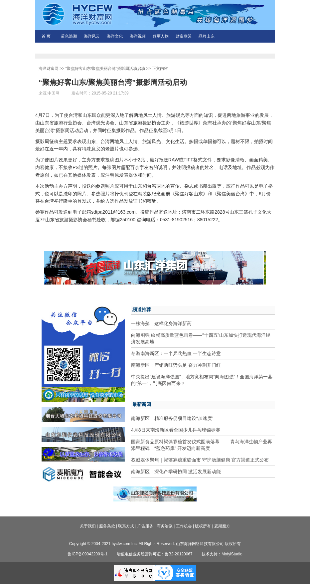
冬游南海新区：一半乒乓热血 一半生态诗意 (176, 353)
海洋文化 (115, 36)
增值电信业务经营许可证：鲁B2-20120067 (155, 554)
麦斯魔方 (222, 526)
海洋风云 (92, 36)
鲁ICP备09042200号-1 (87, 554)
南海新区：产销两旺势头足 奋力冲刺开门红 (176, 365)
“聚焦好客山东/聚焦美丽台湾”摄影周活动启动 (105, 68)
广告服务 (145, 526)
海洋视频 (138, 36)
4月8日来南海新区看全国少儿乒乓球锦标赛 (175, 430)
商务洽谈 (165, 526)
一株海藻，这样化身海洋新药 (161, 323)
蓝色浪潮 (69, 36)
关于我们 (88, 526)
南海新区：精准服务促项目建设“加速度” (172, 418)
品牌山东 (207, 36)
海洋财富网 (49, 68)
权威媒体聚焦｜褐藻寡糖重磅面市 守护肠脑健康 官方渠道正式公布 (200, 460)
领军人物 (161, 36)
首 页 (46, 36)
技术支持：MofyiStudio (222, 554)
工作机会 (184, 526)
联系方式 (126, 526)
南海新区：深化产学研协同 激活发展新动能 (176, 471)
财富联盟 (184, 36)
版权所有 (203, 526)
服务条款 (107, 526)
